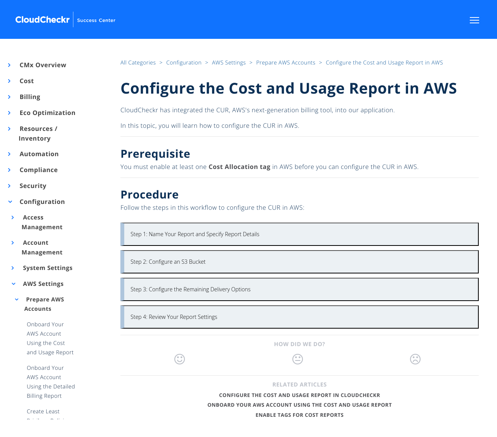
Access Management (42, 222)
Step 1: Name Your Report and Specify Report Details (194, 234)
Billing (29, 96)
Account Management (42, 247)
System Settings (47, 268)
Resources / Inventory (38, 133)
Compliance (38, 169)
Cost (26, 81)
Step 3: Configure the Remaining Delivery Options (190, 289)
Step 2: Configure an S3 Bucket (167, 261)
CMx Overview (42, 65)
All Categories (138, 62)
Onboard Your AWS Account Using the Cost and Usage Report (299, 404)
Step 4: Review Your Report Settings (173, 316)
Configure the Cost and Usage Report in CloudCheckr (299, 395)
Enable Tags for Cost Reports (299, 414)
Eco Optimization (47, 112)
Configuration (42, 201)
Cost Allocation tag (239, 166)
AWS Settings (43, 284)
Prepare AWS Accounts (44, 304)
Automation (39, 154)
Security (33, 185)
